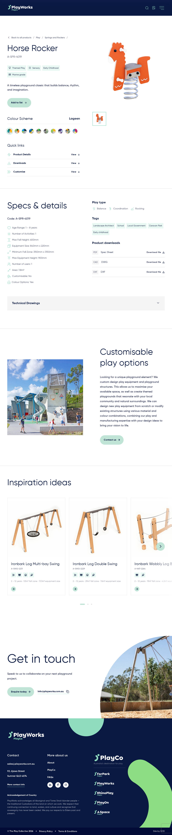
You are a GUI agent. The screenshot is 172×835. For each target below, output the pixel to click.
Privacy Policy (45, 831)
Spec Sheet (107, 254)
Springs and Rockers (55, 38)
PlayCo (51, 770)
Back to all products (19, 38)
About (50, 763)
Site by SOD (159, 831)
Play (38, 38)
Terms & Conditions (67, 831)
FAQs (50, 777)
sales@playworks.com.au (21, 764)
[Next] (160, 548)
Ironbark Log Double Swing (95, 566)
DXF (103, 274)
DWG (104, 264)
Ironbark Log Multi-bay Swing (35, 566)
